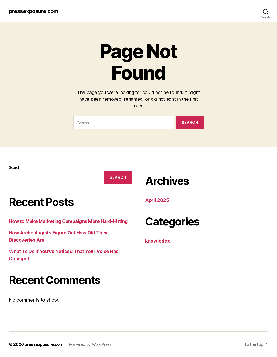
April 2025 (157, 200)
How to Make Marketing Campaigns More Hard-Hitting (68, 221)
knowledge (158, 241)
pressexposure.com (33, 11)
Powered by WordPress (90, 344)
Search (14, 167)
